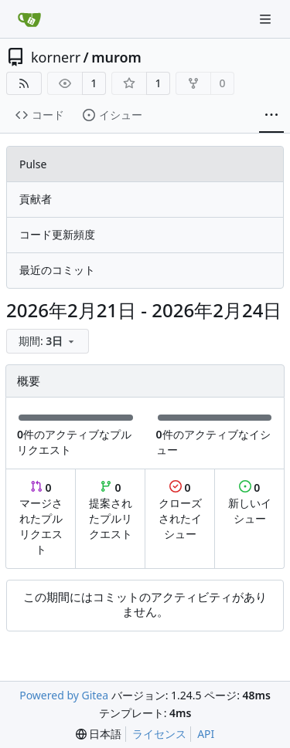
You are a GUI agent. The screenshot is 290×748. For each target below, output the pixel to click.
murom (116, 57)
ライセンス (159, 733)
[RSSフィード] (24, 83)
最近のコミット (57, 269)
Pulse (32, 164)
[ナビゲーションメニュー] (266, 19)
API (205, 733)
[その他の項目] (271, 115)
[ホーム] (29, 19)
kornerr (55, 57)
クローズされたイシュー (180, 510)
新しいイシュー (249, 503)
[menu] (47, 341)
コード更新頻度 (57, 234)
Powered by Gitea (63, 695)
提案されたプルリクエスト (110, 510)
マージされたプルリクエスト (41, 518)
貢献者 (35, 198)
